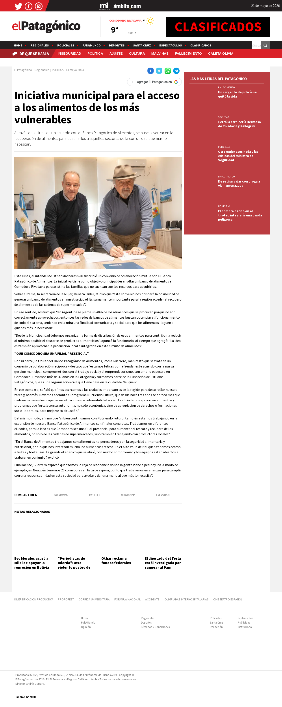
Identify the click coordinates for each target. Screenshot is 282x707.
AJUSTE (116, 53)
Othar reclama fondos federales (116, 560)
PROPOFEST (66, 599)
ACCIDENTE (152, 599)
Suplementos (245, 618)
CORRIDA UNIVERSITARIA (94, 599)
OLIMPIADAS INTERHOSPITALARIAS (187, 599)
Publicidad (244, 622)
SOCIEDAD (223, 117)
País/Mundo (92, 45)
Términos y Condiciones (155, 627)
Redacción (216, 627)
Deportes (117, 45)
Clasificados (200, 45)
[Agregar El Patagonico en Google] (154, 82)
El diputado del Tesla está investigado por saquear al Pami (163, 563)
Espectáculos (170, 45)
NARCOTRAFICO (226, 176)
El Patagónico (23, 70)
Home (18, 45)
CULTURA (137, 53)
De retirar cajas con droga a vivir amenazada (239, 183)
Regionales (40, 45)
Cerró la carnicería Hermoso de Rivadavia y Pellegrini (239, 124)
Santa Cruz (142, 45)
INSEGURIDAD (69, 53)
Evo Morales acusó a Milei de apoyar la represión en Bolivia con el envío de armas (31, 567)
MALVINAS (160, 53)
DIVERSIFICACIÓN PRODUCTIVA (33, 599)
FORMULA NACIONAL (127, 599)
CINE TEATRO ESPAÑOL (227, 599)
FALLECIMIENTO (188, 53)
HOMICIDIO (224, 206)
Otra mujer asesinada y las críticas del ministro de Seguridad (238, 156)
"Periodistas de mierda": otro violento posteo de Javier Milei (74, 565)
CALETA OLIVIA (221, 53)
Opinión (86, 627)
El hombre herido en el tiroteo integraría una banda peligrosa (240, 215)
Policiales (65, 45)
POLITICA (95, 53)
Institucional (245, 627)
